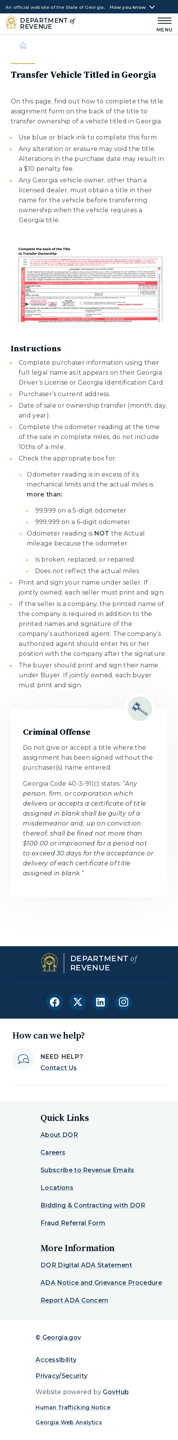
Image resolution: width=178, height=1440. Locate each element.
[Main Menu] (162, 24)
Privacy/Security (61, 1375)
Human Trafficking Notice (73, 1407)
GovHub (116, 1392)
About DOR (59, 1135)
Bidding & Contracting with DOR (93, 1205)
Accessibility (56, 1359)
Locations (56, 1187)
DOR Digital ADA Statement (86, 1265)
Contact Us (58, 1067)
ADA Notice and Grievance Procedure (101, 1282)
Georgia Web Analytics (69, 1422)
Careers (52, 1152)
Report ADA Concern (74, 1300)
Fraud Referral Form (72, 1223)
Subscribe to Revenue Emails (87, 1170)
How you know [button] (128, 7)
